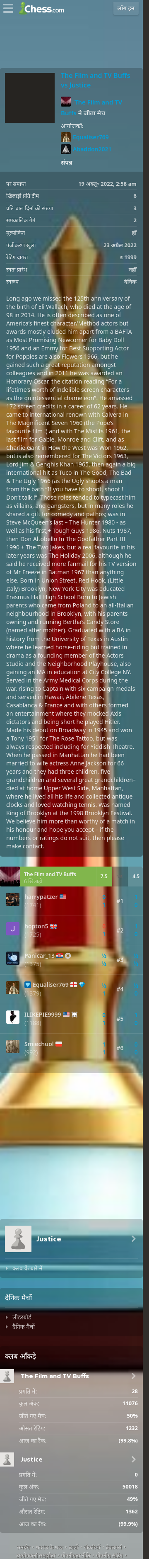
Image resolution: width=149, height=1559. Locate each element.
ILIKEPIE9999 (42, 1014)
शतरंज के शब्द (49, 1547)
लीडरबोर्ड (21, 1317)
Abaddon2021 (86, 149)
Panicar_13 (39, 955)
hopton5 (36, 926)
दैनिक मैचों (23, 1327)
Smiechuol (39, 1044)
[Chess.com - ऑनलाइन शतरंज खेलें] (44, 8)
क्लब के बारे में (27, 1268)
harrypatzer (41, 897)
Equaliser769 (85, 137)
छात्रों (73, 1547)
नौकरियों (92, 1547)
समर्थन (23, 1547)
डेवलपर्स (114, 1547)
